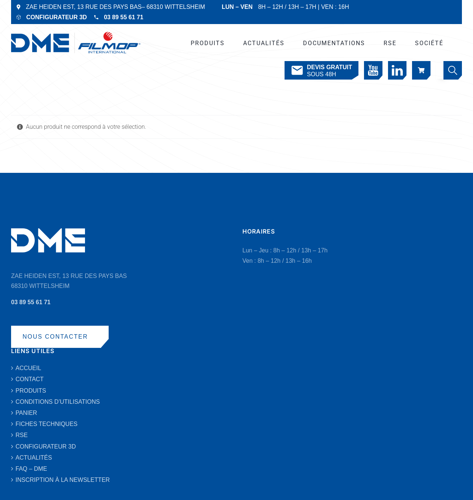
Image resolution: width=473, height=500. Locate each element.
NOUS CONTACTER (55, 336)
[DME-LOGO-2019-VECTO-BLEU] (75, 34)
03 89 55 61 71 (123, 17)
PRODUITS (31, 390)
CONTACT (30, 379)
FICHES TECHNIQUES (47, 424)
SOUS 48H (321, 70)
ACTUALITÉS (34, 457)
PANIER (26, 413)
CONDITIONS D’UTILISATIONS (58, 402)
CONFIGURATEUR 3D (56, 17)
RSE (22, 435)
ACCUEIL (28, 368)
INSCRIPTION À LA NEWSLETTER (63, 480)
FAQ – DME (31, 469)
